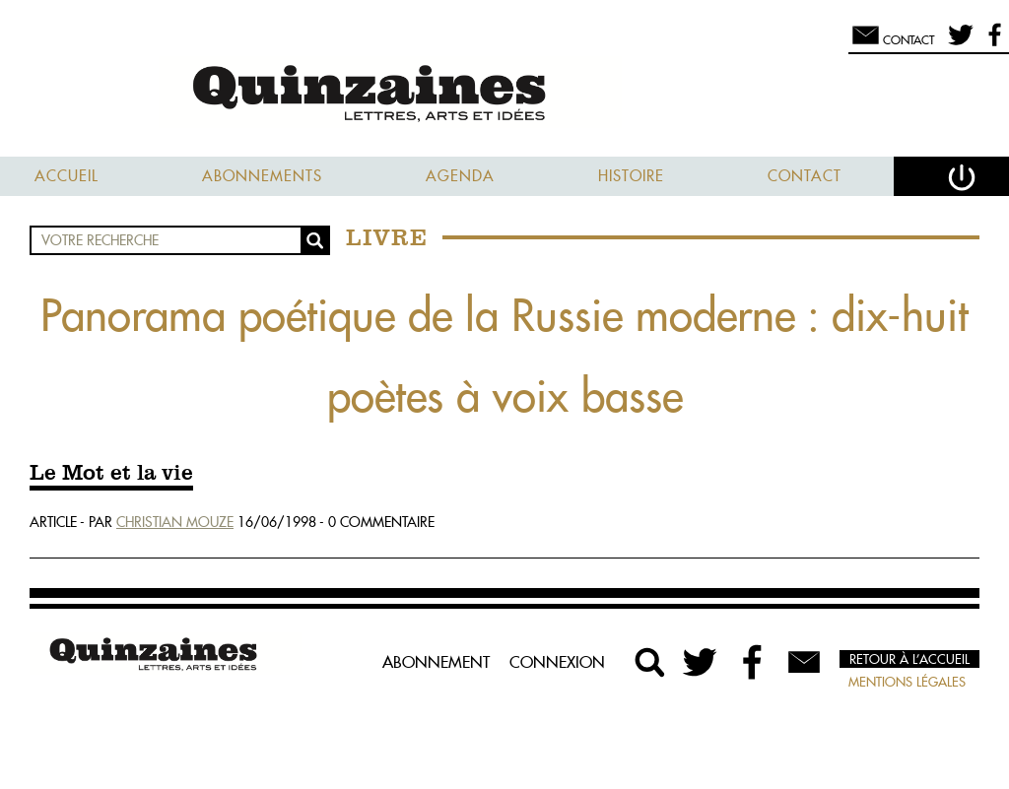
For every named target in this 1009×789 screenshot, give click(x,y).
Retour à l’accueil (909, 659)
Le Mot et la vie (111, 474)
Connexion (557, 662)
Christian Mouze (175, 522)
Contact (804, 175)
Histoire (631, 175)
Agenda (460, 175)
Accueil (66, 175)
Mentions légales (907, 682)
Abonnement (436, 662)
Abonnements (262, 175)
